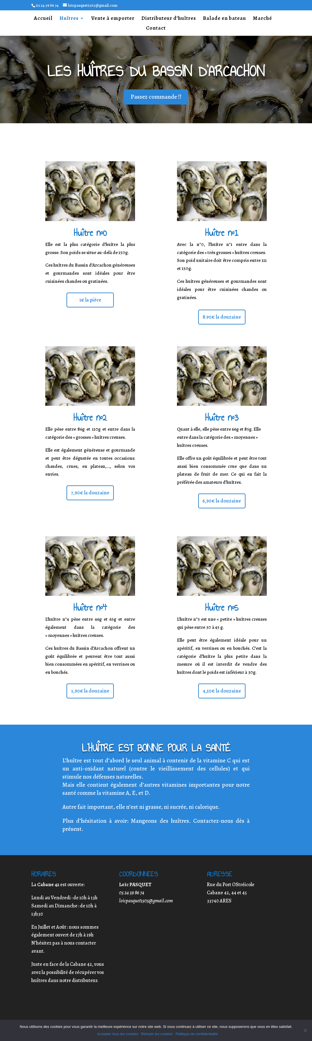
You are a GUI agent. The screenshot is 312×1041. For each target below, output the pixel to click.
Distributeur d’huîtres (168, 19)
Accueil (43, 19)
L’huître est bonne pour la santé (156, 748)
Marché (262, 19)
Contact (156, 29)
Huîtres (69, 19)
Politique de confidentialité (197, 1034)
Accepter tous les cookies (117, 1034)
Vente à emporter (112, 19)
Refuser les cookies (156, 1034)
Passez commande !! (156, 97)
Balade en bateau (224, 19)
